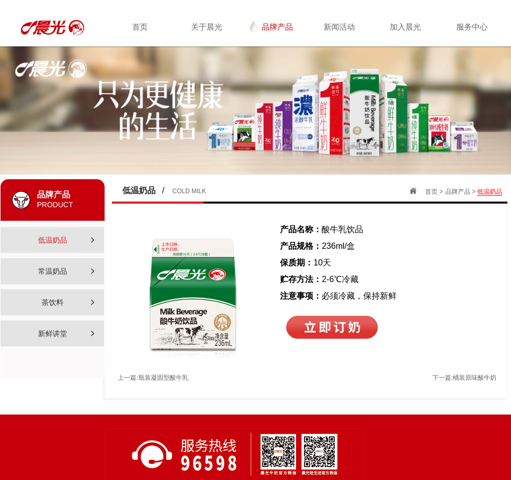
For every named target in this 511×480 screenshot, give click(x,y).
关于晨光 (206, 26)
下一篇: (464, 377)
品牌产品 (271, 26)
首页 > (434, 191)
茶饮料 (68, 302)
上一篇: (153, 377)
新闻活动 (339, 26)
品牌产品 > (461, 191)
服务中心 (472, 26)
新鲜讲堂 (66, 333)
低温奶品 (66, 240)
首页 (140, 26)
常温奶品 (66, 271)
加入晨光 (405, 26)
